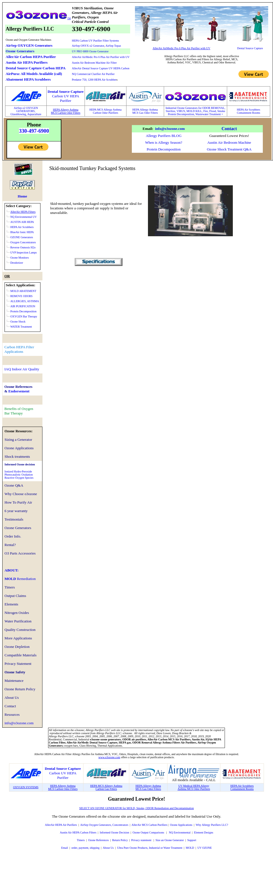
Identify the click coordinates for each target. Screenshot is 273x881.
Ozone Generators (20, 51)
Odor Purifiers (110, 112)
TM (69, 18)
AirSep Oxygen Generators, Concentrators (104, 824)
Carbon (97, 112)
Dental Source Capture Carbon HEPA (36, 68)
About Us (108, 847)
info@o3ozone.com (170, 128)
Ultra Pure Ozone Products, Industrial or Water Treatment (149, 847)
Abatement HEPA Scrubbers (28, 79)
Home (22, 196)
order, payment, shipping (85, 847)
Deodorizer (16, 262)
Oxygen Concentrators (23, 242)
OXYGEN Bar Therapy (23, 316)
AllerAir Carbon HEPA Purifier (31, 57)
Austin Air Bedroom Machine (229, 142)
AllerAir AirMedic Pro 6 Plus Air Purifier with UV (101, 57)
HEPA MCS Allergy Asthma (105, 109)
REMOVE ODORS (21, 296)
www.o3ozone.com (109, 757)
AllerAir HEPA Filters (23, 211)
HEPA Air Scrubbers (248, 109)
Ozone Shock (18, 321)
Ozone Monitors (19, 257)
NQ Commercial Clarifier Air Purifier (93, 74)
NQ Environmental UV (23, 216)
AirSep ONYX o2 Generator (88, 45)
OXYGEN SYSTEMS (25, 787)
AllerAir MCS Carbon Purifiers (149, 824)
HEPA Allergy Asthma (145, 109)
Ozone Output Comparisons (148, 832)
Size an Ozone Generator (170, 840)
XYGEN (33, 107)
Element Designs (203, 832)
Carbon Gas (102, 788)
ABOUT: (12, 570)
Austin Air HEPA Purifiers (27, 62)
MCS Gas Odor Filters (145, 112)
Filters (113, 788)
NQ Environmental (179, 832)
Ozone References (98, 840)
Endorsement (18, 391)
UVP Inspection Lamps (23, 252)
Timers (81, 840)
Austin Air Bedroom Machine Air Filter (94, 62)
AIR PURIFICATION (22, 306)
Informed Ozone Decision (114, 832)
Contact (229, 128)
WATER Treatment (21, 326)
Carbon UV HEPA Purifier (62, 775)
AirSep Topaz (113, 45)
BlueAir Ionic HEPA (22, 232)
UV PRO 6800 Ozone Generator (90, 51)
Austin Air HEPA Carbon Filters (78, 832)
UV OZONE (204, 847)
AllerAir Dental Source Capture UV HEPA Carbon (100, 68)
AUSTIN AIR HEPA (22, 222)
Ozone (173, 824)
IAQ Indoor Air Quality (22, 369)
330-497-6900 (34, 131)
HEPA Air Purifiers (66, 824)
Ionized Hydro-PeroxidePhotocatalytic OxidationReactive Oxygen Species (19, 474)
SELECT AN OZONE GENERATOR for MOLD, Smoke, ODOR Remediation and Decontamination (136, 808)
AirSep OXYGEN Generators (29, 45)
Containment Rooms (248, 112)
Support (191, 840)
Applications (184, 824)
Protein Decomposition (163, 149)
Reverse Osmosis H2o (23, 247)
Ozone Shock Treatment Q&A (229, 149)
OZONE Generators (21, 237)
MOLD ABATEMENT (23, 291)
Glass (13, 114)
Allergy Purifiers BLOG (163, 136)
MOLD (20, 579)
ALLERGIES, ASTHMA (24, 301)
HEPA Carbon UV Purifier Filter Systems (95, 40)
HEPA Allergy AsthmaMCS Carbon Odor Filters (65, 111)
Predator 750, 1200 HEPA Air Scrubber (94, 79)
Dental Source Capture (250, 48)
